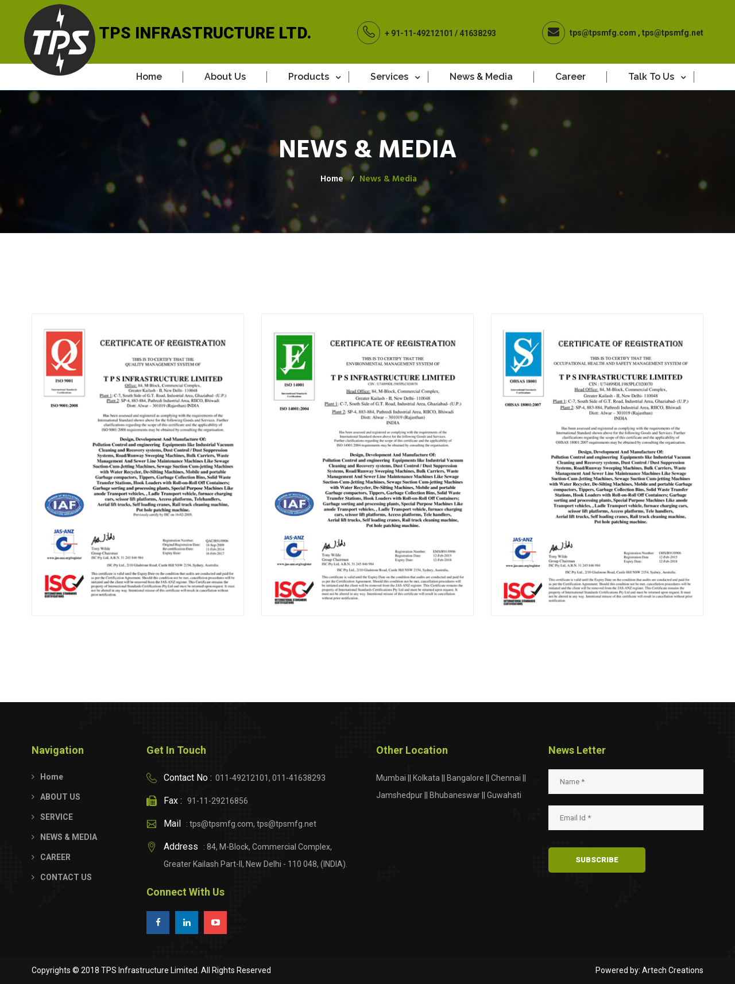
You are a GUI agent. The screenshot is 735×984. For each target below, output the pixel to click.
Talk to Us (651, 76)
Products (308, 76)
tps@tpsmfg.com (603, 32)
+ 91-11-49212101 (419, 33)
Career (570, 76)
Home (149, 76)
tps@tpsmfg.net (672, 32)
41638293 (477, 33)
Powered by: (617, 970)
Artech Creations (672, 970)
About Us (225, 76)
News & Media (481, 76)
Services (389, 76)
